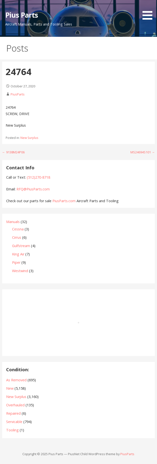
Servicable (14, 421)
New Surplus (29, 138)
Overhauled (15, 405)
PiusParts (18, 94)
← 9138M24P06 (13, 152)
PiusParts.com (64, 201)
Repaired (13, 413)
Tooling (12, 430)
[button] (149, 10)
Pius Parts (21, 15)
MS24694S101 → (142, 152)
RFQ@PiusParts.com (33, 189)
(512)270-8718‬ (38, 177)
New (10, 388)
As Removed (16, 380)
